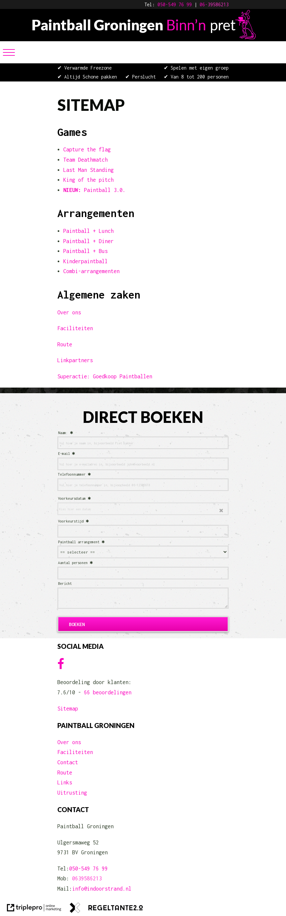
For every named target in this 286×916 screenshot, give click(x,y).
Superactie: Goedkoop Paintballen (104, 376)
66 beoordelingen (107, 692)
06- (204, 4)
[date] (143, 508)
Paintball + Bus (85, 251)
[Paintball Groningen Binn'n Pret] (143, 37)
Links (64, 782)
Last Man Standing (88, 170)
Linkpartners (75, 360)
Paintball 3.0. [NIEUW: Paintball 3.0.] (94, 190)
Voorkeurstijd (71, 521)
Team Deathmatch (85, 160)
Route (64, 344)
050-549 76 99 (174, 4)
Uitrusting (72, 793)
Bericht (65, 583)
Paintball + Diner (88, 241)
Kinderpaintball (85, 261)
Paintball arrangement (79, 542)
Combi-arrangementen (91, 271)
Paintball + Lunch (88, 231)
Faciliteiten (75, 328)
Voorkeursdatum (72, 498)
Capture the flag (87, 149)
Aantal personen (73, 563)
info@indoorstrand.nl (101, 889)
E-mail (64, 454)
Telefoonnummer (72, 474)
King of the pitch (88, 180)
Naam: (63, 433)
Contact (67, 762)
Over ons (69, 312)
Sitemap (67, 708)
